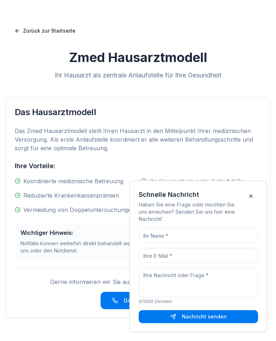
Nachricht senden (198, 316)
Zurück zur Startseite (44, 31)
